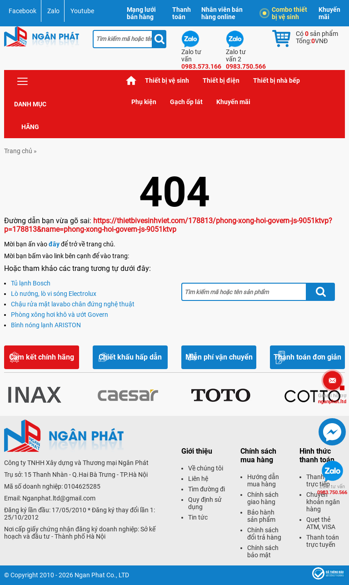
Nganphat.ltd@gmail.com (58, 498)
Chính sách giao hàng (263, 498)
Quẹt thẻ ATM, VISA (320, 523)
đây (54, 244)
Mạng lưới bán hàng (141, 13)
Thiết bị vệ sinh (167, 80)
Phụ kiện (143, 101)
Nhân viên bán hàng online (222, 13)
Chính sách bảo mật (263, 551)
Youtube (82, 11)
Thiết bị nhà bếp (276, 80)
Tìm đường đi (206, 489)
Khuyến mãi (329, 13)
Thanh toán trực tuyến (322, 541)
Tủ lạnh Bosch (30, 283)
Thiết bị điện (221, 80)
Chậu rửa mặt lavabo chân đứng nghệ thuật (73, 304)
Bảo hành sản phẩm (261, 516)
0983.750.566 (332, 489)
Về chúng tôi (205, 468)
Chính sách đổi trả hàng (264, 533)
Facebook (22, 11)
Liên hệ (198, 478)
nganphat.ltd (332, 399)
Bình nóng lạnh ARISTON (46, 325)
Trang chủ (131, 80)
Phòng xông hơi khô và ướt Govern (59, 314)
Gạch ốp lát (186, 101)
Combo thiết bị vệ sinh (285, 13)
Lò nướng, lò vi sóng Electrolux (53, 293)
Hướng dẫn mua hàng (263, 480)
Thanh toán (181, 13)
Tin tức (198, 517)
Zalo (53, 11)
